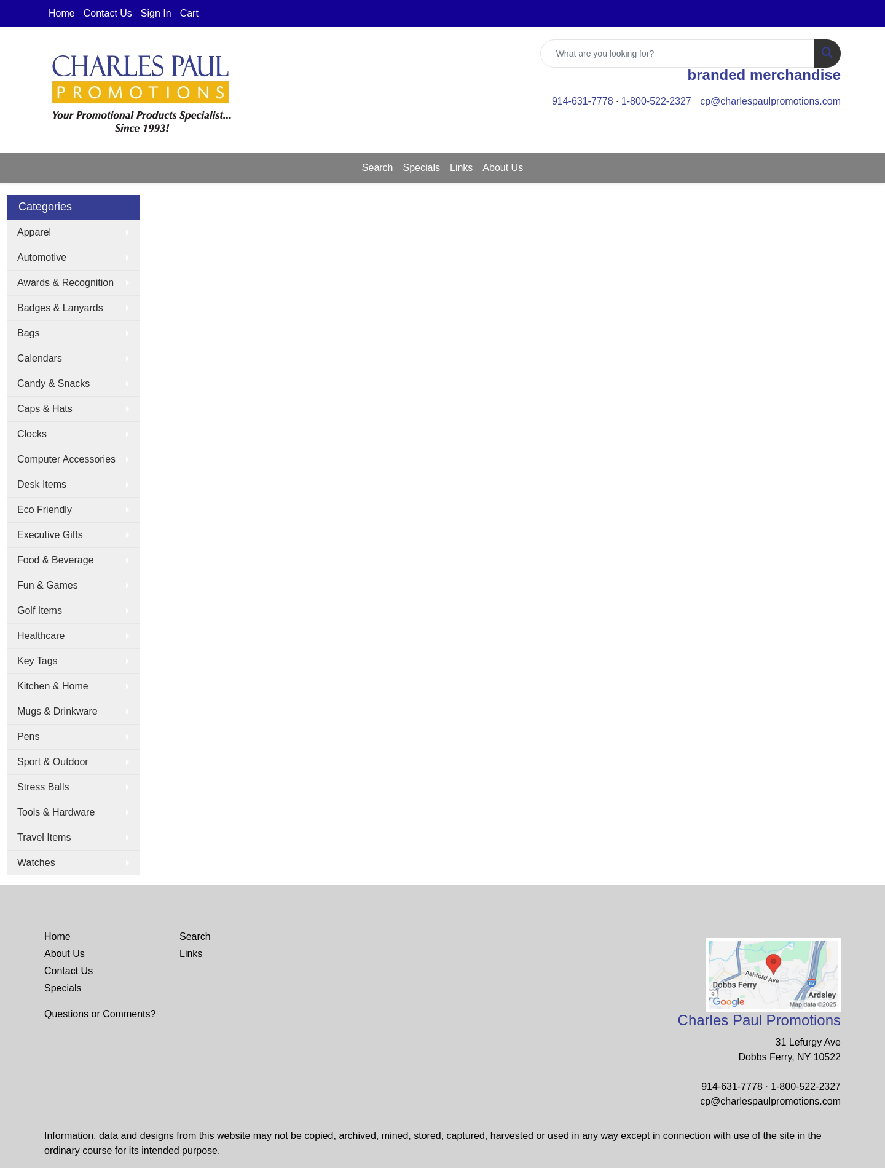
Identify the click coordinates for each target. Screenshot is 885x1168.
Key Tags (37, 661)
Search (377, 167)
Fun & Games (47, 585)
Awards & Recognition (65, 282)
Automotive (41, 257)
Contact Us (108, 13)
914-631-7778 (582, 101)
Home (62, 13)
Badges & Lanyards (60, 308)
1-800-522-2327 (656, 101)
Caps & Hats (45, 408)
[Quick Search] (677, 53)
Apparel (34, 232)
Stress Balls (43, 787)
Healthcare (41, 635)
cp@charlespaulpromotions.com (770, 101)
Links (461, 167)
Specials (421, 167)
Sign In (156, 13)
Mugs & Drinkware (57, 711)
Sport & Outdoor (52, 762)
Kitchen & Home (52, 686)
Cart (189, 13)
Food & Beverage (55, 560)
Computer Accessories (66, 459)
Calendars (39, 358)
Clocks (32, 434)
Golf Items (39, 610)
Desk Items (41, 484)
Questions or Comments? (99, 1014)
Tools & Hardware (56, 812)
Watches (36, 862)
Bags (28, 333)
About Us (502, 167)
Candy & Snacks (53, 383)
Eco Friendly (44, 509)
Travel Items (44, 837)
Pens (28, 736)
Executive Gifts (50, 535)
